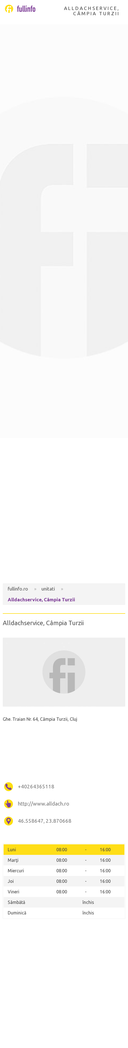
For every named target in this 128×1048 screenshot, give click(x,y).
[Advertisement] (64, 510)
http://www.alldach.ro (43, 804)
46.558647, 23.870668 (44, 821)
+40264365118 (36, 786)
